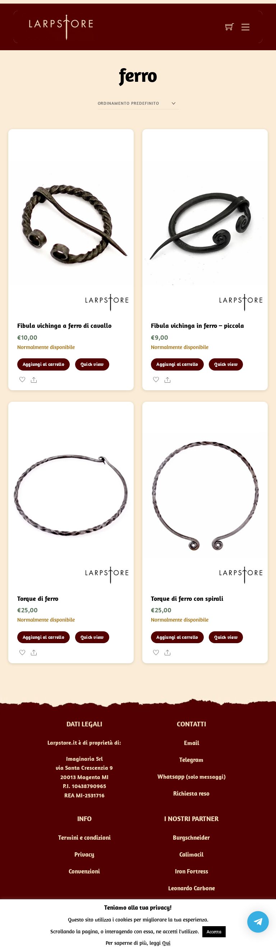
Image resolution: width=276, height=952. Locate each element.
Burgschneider (191, 838)
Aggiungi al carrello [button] (43, 364)
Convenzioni (84, 871)
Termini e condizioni (84, 838)
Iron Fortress (191, 871)
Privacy (84, 854)
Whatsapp (170, 777)
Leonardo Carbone (191, 888)
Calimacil (191, 854)
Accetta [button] (214, 932)
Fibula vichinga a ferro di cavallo (64, 325)
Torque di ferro (37, 598)
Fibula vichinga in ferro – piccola (197, 325)
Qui (166, 942)
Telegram (191, 760)
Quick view (92, 364)
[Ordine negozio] (138, 103)
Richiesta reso (191, 793)
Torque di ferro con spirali (187, 598)
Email (191, 743)
